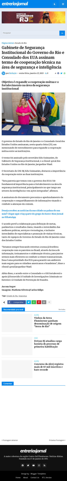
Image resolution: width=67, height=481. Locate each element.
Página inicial (8, 43)
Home (18, 477)
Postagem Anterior (10, 440)
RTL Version (47, 477)
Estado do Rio (21, 43)
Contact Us (35, 477)
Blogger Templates (38, 474)
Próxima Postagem (56, 440)
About (25, 477)
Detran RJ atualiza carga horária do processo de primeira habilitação (48, 344)
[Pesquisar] (33, 32)
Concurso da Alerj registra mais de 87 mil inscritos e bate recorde (48, 367)
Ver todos (62, 309)
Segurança (23, 296)
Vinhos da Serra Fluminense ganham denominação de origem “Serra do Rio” (47, 322)
